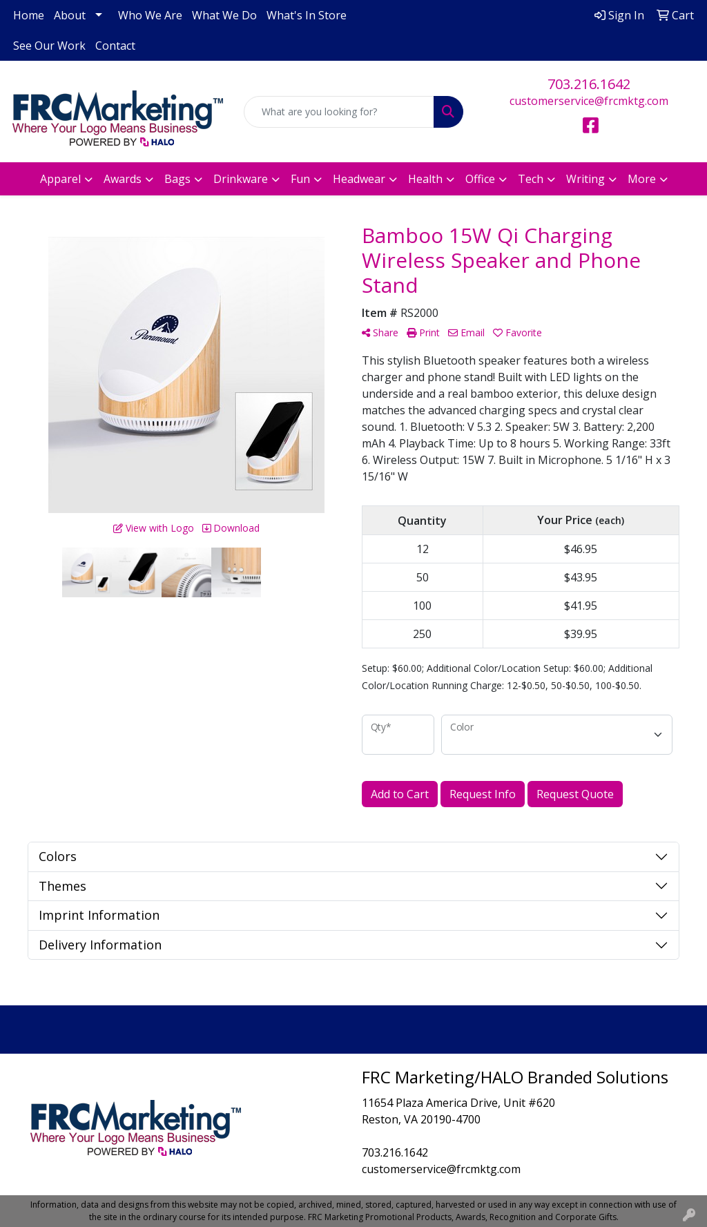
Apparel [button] (60, 178)
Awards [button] (123, 178)
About (70, 15)
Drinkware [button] (240, 178)
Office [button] (480, 178)
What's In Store (307, 15)
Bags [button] (177, 178)
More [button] (642, 178)
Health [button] (425, 178)
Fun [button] (300, 178)
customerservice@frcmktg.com (589, 100)
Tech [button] (530, 178)
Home (28, 15)
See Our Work (49, 45)
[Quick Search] (339, 112)
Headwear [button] (359, 178)
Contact (115, 45)
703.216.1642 (589, 84)
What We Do (224, 15)
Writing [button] (585, 178)
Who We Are (150, 15)
